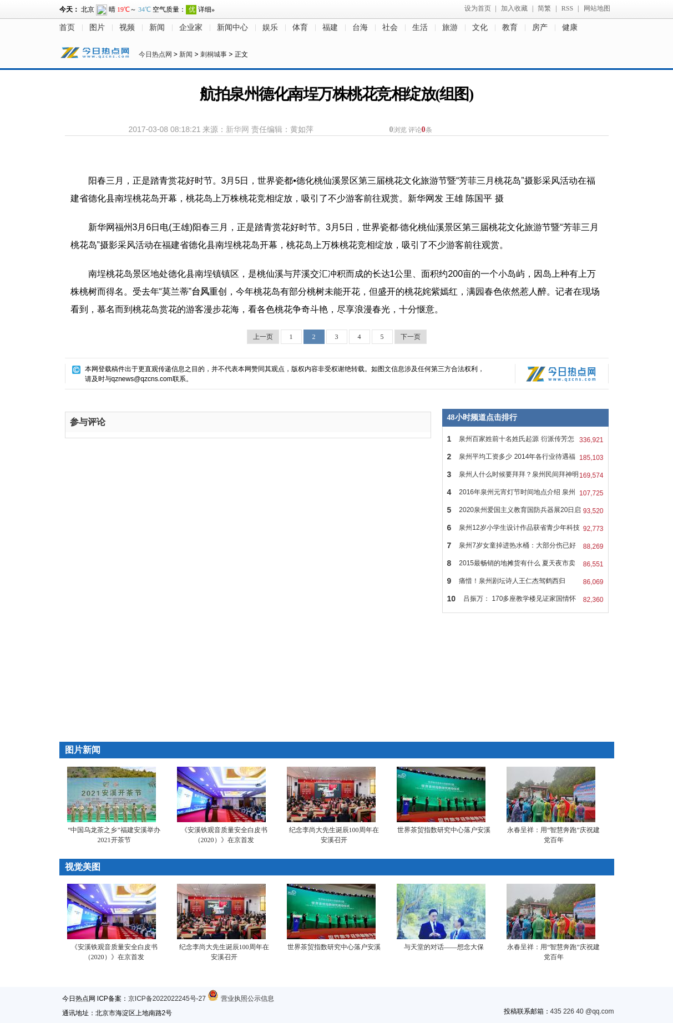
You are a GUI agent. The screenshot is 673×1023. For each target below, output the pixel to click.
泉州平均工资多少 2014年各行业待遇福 (525, 456)
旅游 (450, 27)
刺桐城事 (213, 54)
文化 (480, 27)
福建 (330, 27)
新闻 (157, 27)
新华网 (237, 129)
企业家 (191, 27)
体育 (300, 27)
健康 (570, 27)
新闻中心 (232, 27)
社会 (390, 27)
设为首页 (477, 8)
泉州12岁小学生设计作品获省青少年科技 (525, 527)
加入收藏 (514, 8)
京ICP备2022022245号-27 (167, 998)
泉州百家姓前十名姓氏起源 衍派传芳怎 (525, 439)
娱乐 (270, 27)
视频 (127, 27)
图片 (97, 27)
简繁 (544, 8)
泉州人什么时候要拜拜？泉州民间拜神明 (525, 474)
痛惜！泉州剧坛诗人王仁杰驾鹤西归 (525, 581)
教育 (510, 27)
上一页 (263, 337)
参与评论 (87, 422)
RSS (567, 8)
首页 (67, 27)
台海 (360, 27)
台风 (200, 291)
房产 (540, 27)
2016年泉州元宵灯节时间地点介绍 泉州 (525, 492)
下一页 (411, 337)
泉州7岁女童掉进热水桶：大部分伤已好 (525, 545)
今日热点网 (155, 54)
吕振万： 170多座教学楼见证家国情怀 (525, 598)
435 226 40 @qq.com (582, 1011)
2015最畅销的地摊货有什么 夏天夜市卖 (525, 563)
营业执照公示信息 (241, 998)
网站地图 (597, 8)
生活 (420, 27)
